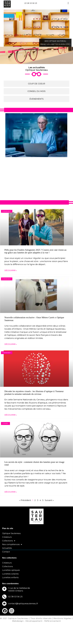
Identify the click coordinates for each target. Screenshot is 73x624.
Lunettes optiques (11, 570)
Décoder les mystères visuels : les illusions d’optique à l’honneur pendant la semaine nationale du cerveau (34, 392)
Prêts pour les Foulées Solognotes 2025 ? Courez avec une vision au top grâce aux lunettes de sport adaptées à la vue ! (35, 251)
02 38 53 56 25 (30, 3)
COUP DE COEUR (36, 84)
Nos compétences (12, 544)
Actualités (7, 548)
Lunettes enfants (10, 577)
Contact (6, 552)
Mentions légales (62, 618)
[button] (68, 3)
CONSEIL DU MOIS (36, 91)
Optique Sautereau (11, 533)
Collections (8, 541)
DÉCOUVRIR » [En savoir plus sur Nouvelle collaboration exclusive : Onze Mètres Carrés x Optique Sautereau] (10, 344)
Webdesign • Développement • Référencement (36, 621)
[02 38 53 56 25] (4, 596)
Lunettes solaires (10, 574)
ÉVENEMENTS (37, 99)
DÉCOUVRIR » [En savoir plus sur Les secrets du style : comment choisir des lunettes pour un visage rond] (10, 492)
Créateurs (7, 537)
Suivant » (49, 500)
